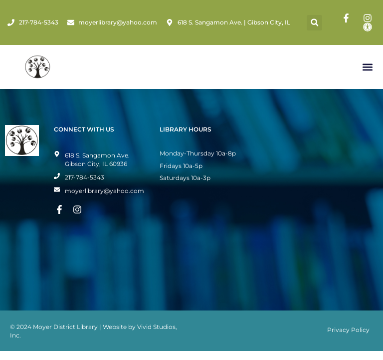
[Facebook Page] (348, 18)
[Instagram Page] (369, 18)
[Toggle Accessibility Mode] (369, 27)
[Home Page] (37, 67)
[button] (314, 22)
